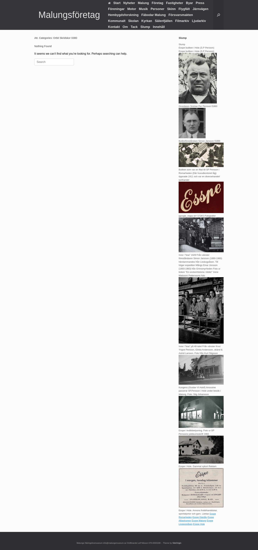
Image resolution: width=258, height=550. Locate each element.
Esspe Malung (199, 520)
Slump (145, 27)
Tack (134, 27)
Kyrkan (146, 21)
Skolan (133, 21)
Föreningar (116, 9)
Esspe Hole (199, 524)
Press (200, 3)
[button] (218, 15)
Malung (143, 3)
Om (125, 27)
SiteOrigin (176, 543)
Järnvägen (200, 9)
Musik (143, 9)
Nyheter (129, 3)
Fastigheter (174, 3)
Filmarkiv (182, 21)
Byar (189, 3)
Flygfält (184, 9)
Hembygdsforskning (123, 15)
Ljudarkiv (199, 21)
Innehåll (159, 27)
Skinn (171, 9)
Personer (157, 9)
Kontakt (114, 27)
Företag (157, 3)
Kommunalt (116, 21)
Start (114, 3)
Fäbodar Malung (153, 15)
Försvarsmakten (181, 15)
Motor (131, 9)
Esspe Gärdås (199, 517)
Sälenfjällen (163, 21)
